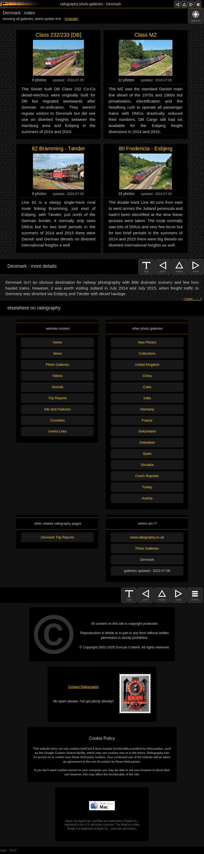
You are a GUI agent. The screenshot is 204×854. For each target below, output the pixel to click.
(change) (71, 19)
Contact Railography (83, 687)
